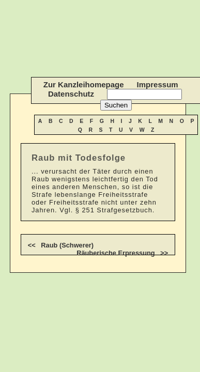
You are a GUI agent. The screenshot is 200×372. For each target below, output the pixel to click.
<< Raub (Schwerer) (61, 245)
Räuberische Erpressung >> (122, 253)
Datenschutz (71, 93)
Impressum (157, 84)
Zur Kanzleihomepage (83, 84)
